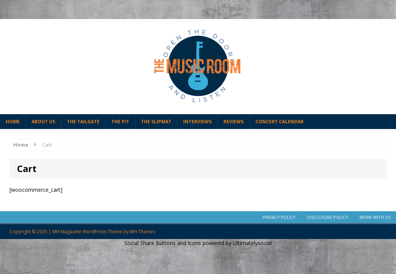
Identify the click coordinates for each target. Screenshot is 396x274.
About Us (43, 121)
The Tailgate (83, 121)
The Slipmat (156, 121)
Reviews (233, 121)
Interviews (197, 121)
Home (13, 121)
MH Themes (142, 231)
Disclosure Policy (327, 217)
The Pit (120, 121)
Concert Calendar (279, 121)
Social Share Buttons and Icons (162, 243)
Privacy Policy (279, 217)
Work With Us (375, 217)
